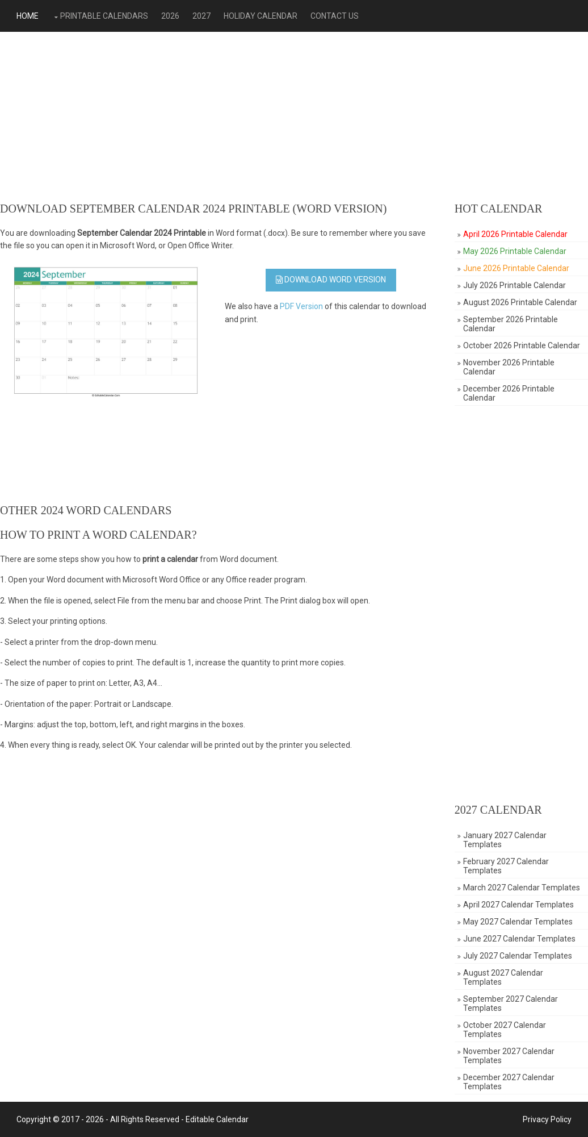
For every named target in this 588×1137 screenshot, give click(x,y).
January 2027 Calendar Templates (505, 840)
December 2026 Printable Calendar (509, 393)
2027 (201, 15)
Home (27, 15)
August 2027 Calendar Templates (503, 977)
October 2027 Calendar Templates (504, 1030)
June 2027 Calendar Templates (519, 938)
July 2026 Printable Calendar (514, 285)
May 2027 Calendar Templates (518, 921)
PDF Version (301, 306)
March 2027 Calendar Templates (521, 887)
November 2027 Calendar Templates (509, 1056)
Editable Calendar (217, 1119)
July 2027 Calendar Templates (517, 955)
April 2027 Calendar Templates (518, 904)
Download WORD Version (331, 279)
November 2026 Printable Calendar (509, 367)
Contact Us (334, 15)
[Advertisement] (294, 117)
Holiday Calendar (260, 15)
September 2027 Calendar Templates (510, 1003)
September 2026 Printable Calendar (510, 324)
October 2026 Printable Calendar (521, 345)
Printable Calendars (104, 15)
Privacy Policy (547, 1119)
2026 (170, 15)
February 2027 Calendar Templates (506, 866)
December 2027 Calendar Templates (509, 1082)
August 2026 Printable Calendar (520, 302)
